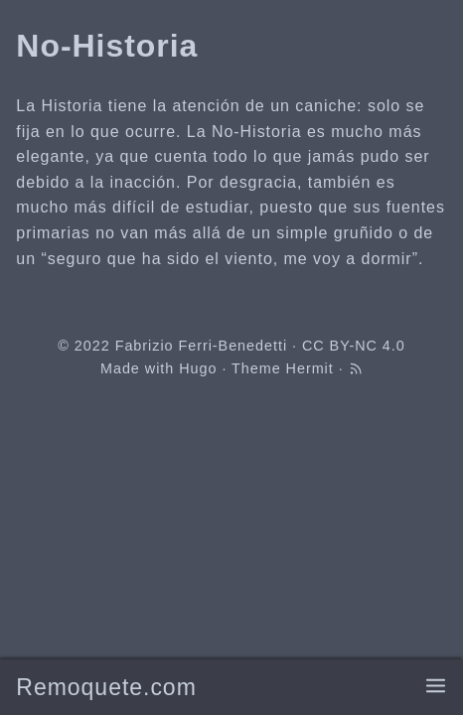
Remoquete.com (106, 687)
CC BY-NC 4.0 (353, 346)
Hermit (310, 368)
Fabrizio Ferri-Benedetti (201, 346)
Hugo (198, 368)
